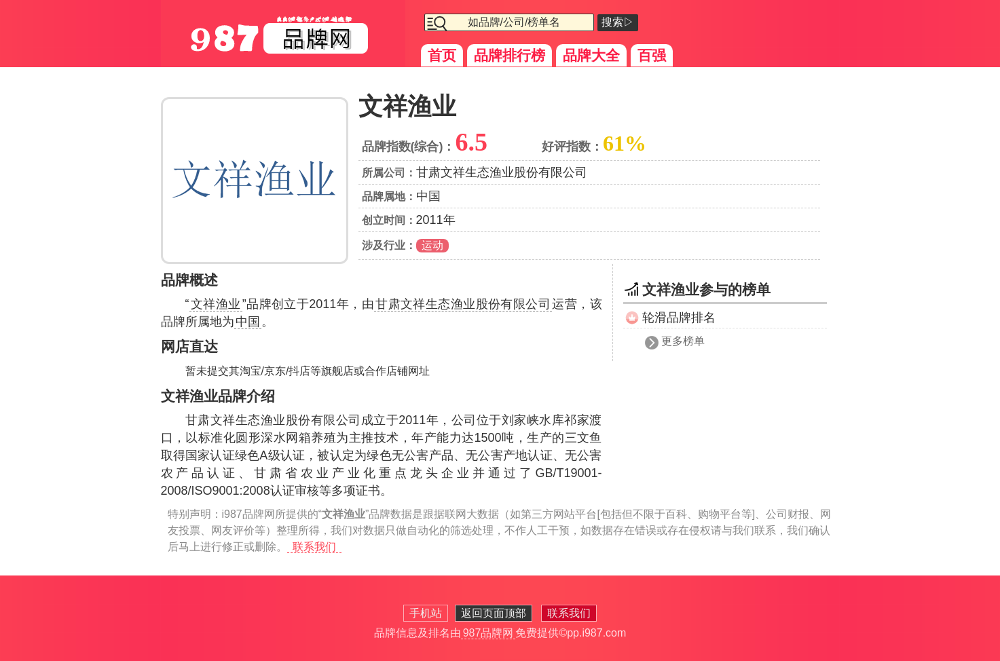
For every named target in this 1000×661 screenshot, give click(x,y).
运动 (432, 245)
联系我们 (314, 546)
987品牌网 (488, 633)
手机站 (425, 613)
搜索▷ (617, 22)
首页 (442, 55)
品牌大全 (591, 55)
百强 (651, 55)
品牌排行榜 (509, 55)
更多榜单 (683, 341)
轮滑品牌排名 (679, 317)
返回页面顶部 (493, 613)
